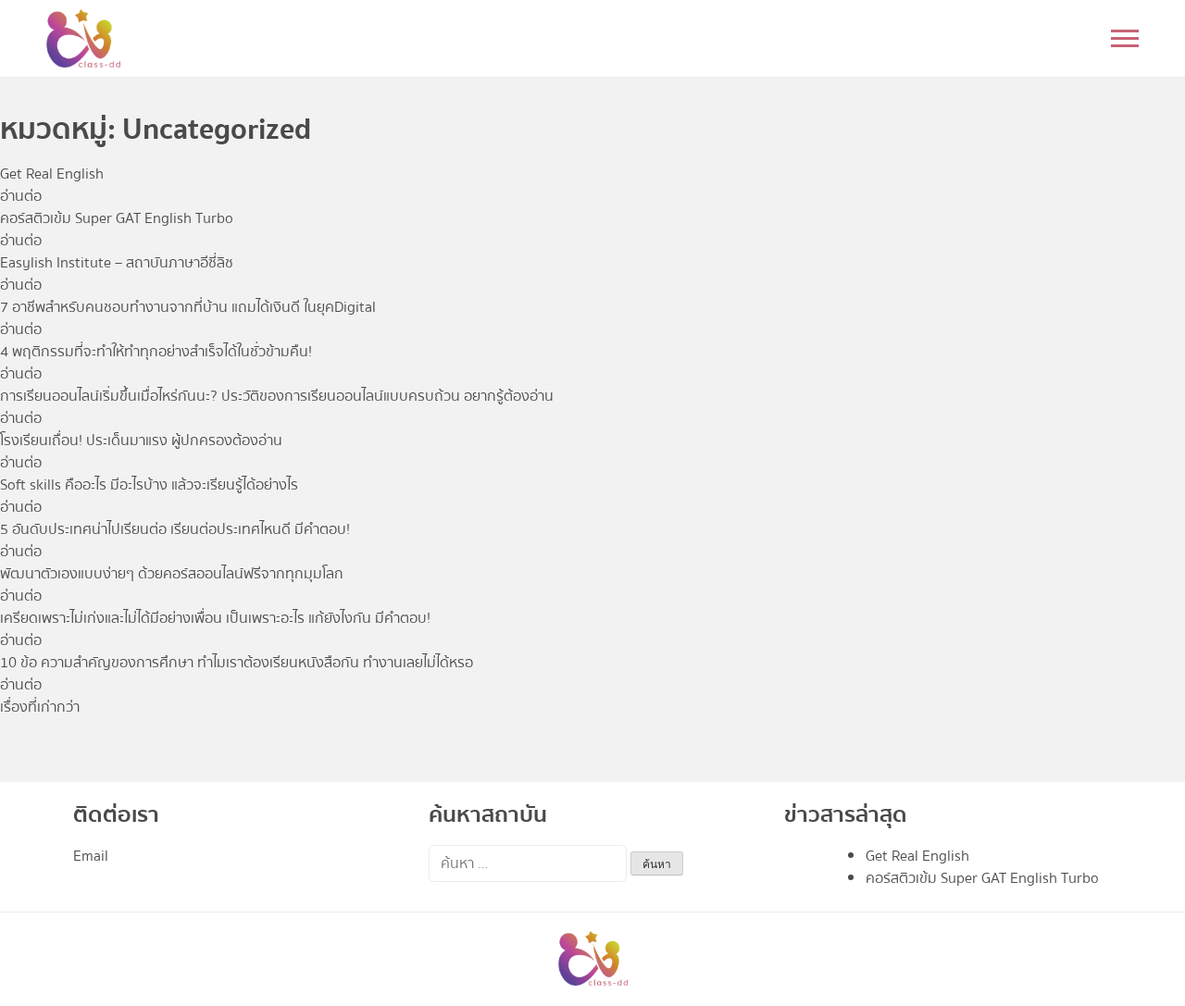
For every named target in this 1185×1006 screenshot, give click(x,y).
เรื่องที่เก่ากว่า (40, 707)
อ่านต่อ (21, 196)
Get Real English (917, 856)
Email (90, 856)
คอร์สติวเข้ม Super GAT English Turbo (982, 878)
